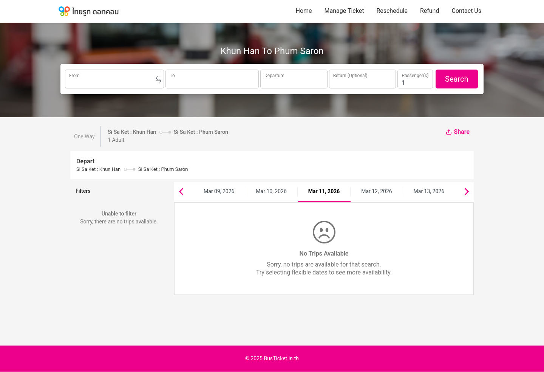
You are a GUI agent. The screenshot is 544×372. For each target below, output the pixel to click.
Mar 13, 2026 (429, 191)
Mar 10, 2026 (271, 191)
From (74, 75)
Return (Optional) (350, 74)
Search (456, 79)
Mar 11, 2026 (324, 191)
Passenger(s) (415, 74)
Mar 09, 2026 (219, 191)
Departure (274, 75)
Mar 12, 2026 (376, 191)
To (172, 75)
